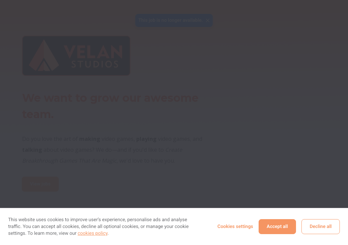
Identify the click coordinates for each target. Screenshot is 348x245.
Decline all (321, 226)
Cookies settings (235, 226)
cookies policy (93, 233)
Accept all (277, 226)
